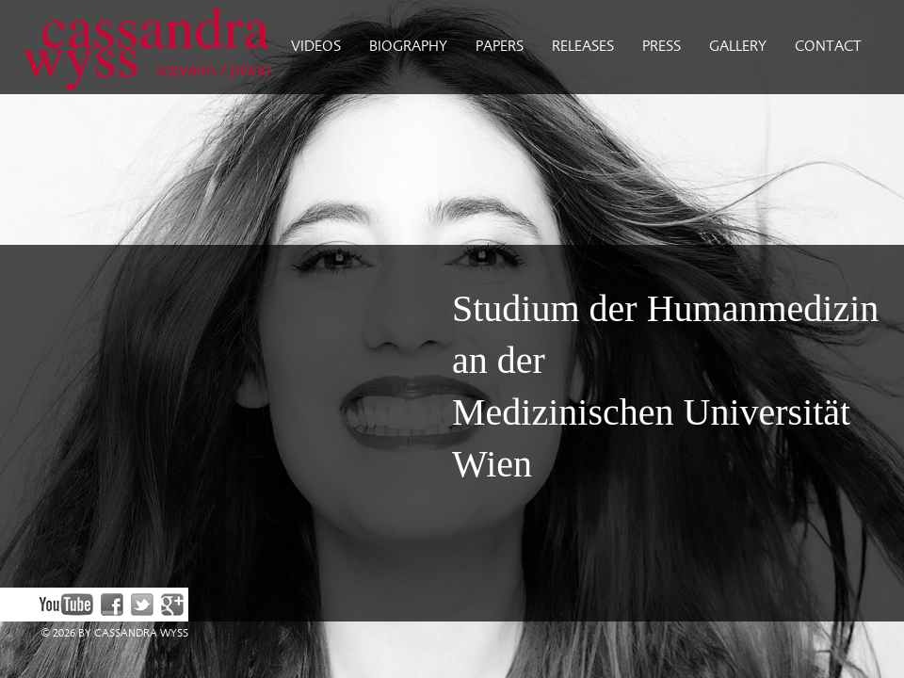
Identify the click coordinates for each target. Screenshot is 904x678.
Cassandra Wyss (138, 47)
